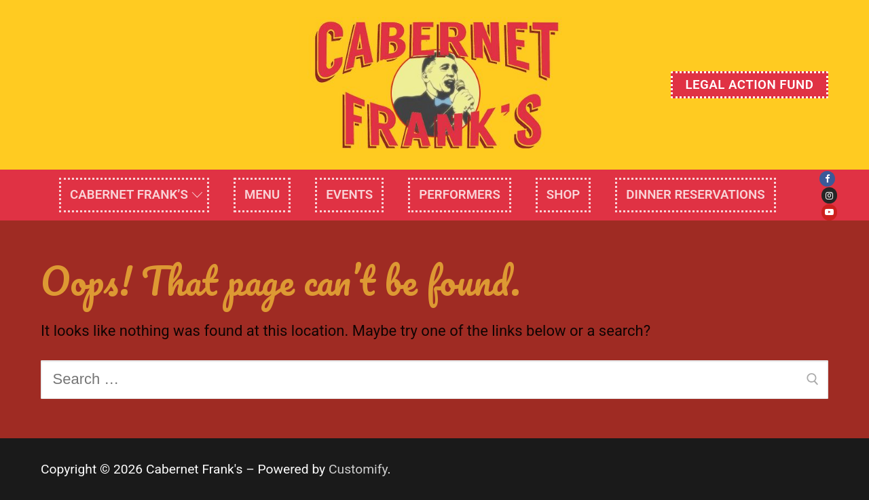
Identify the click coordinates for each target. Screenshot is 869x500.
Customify (358, 469)
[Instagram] (829, 195)
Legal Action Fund (749, 84)
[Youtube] (829, 212)
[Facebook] (827, 179)
